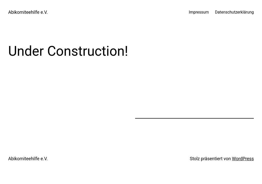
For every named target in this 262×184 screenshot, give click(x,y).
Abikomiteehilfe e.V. (28, 12)
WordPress (243, 158)
